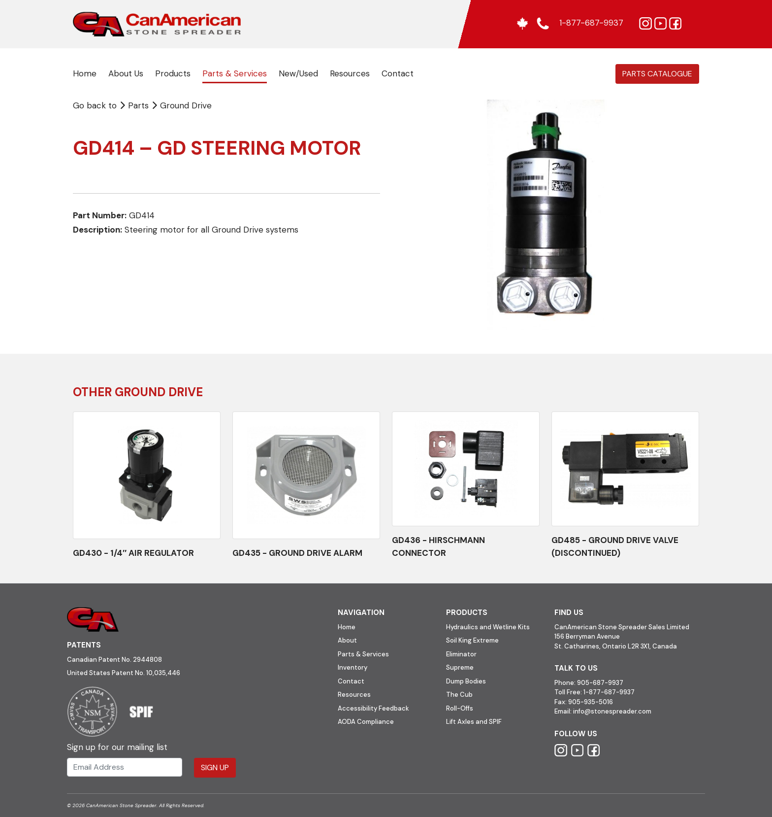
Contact (398, 73)
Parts (135, 105)
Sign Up (215, 767)
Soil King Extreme (472, 640)
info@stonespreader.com (612, 711)
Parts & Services (234, 73)
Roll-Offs (459, 708)
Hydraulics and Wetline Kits (488, 627)
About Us (125, 73)
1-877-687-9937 (609, 692)
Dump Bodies (466, 681)
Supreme (460, 667)
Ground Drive (186, 105)
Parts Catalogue (657, 73)
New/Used (298, 73)
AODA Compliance (366, 721)
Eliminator (461, 654)
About (347, 640)
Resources (350, 73)
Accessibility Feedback (373, 708)
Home (84, 73)
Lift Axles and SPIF (474, 721)
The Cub (459, 694)
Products (173, 73)
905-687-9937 (600, 683)
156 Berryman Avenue (587, 636)
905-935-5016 (590, 702)
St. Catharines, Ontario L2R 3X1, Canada (615, 646)
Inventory (352, 667)
